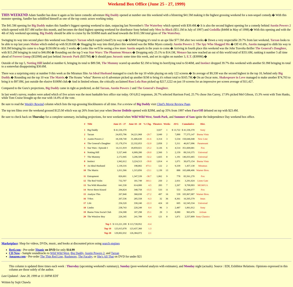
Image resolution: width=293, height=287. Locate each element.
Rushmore (70, 256)
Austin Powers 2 (95, 253)
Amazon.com (17, 256)
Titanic (39, 249)
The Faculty (85, 256)
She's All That (105, 256)
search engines (111, 243)
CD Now (14, 253)
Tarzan (115, 253)
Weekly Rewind (34, 104)
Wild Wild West (59, 253)
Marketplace (9, 243)
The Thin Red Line (51, 256)
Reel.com (15, 249)
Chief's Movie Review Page (173, 104)
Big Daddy (77, 253)
